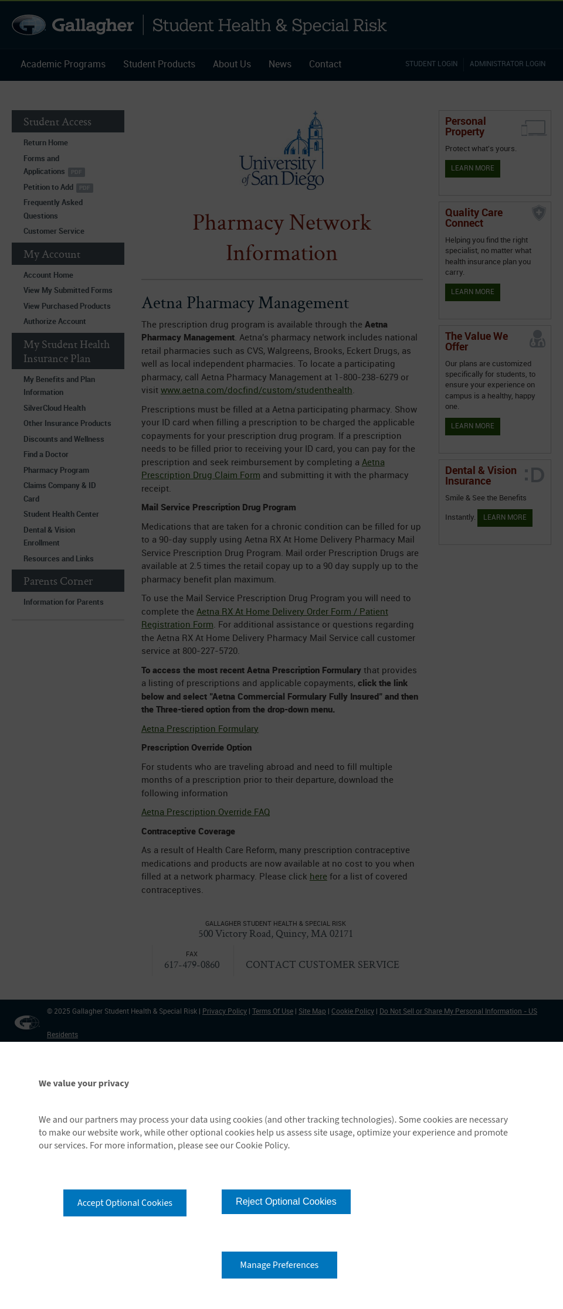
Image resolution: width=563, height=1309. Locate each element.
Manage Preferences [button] (279, 1265)
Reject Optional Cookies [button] (286, 1201)
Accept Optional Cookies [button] (124, 1202)
